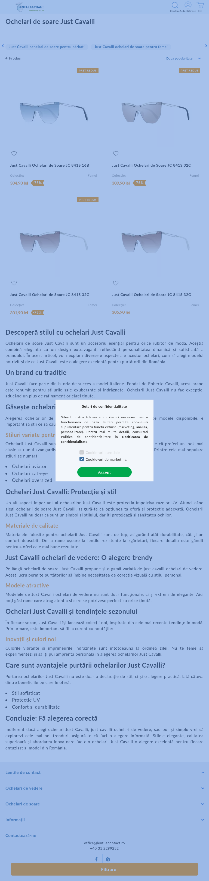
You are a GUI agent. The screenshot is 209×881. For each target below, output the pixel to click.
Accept (104, 472)
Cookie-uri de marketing (106, 459)
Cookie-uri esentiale (102, 452)
